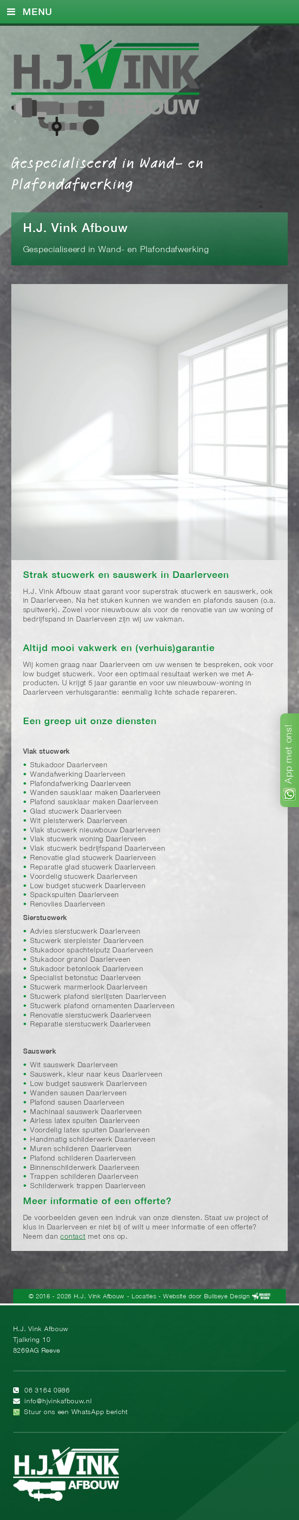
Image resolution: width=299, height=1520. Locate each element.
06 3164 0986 (47, 1391)
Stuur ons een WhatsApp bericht (76, 1412)
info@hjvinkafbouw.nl (58, 1402)
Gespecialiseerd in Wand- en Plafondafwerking (107, 172)
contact (72, 1237)
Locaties (144, 1296)
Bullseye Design (227, 1296)
